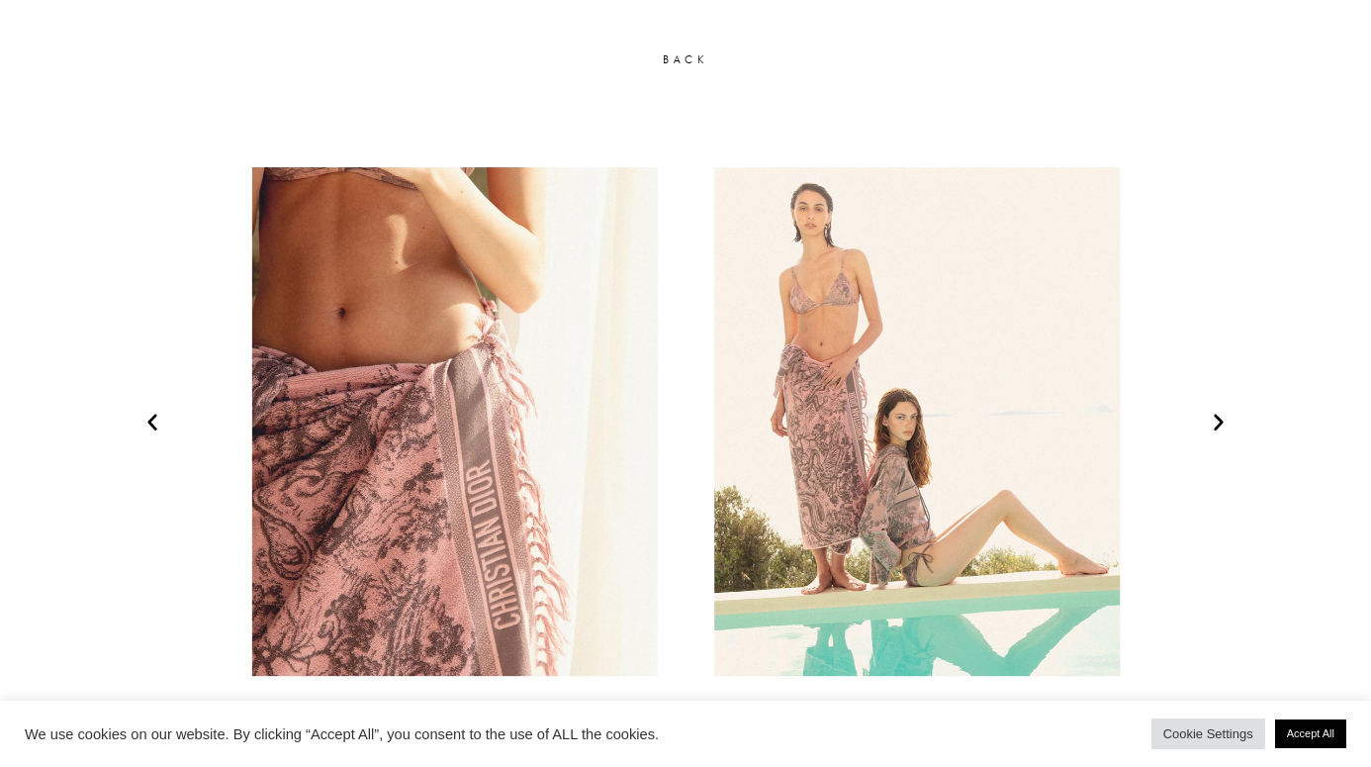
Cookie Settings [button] (1208, 733)
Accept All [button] (1310, 733)
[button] (152, 421)
